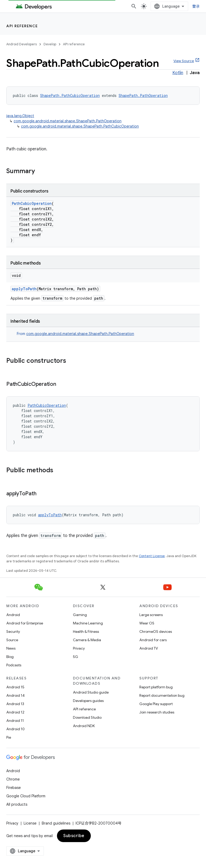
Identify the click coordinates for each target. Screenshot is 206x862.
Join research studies (156, 712)
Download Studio (87, 717)
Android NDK (84, 725)
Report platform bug (156, 687)
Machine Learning (88, 623)
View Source (183, 61)
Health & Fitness (86, 631)
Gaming (80, 614)
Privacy (79, 648)
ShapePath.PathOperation (143, 95)
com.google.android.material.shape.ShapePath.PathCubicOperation (80, 126)
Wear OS (146, 623)
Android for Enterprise (24, 623)
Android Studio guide (91, 692)
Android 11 (15, 720)
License (30, 823)
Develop (50, 44)
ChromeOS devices (155, 631)
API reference (22, 26)
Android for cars (153, 640)
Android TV (148, 648)
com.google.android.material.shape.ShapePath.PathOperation (68, 121)
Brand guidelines (56, 823)
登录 (196, 6)
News (10, 648)
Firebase (13, 787)
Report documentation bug (161, 695)
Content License (152, 556)
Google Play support (156, 703)
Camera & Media (87, 640)
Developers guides (88, 700)
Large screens (151, 614)
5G (75, 656)
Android (13, 614)
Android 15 (15, 687)
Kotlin (177, 72)
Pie (8, 737)
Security (13, 631)
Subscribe (73, 835)
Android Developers (21, 44)
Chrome (13, 779)
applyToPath (24, 288)
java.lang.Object (20, 115)
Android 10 (15, 729)
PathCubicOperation (32, 203)
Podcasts (13, 665)
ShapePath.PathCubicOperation (70, 95)
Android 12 (15, 712)
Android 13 (15, 703)
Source (12, 640)
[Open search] (134, 6)
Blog (10, 656)
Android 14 (15, 695)
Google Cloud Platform (25, 796)
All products (16, 804)
